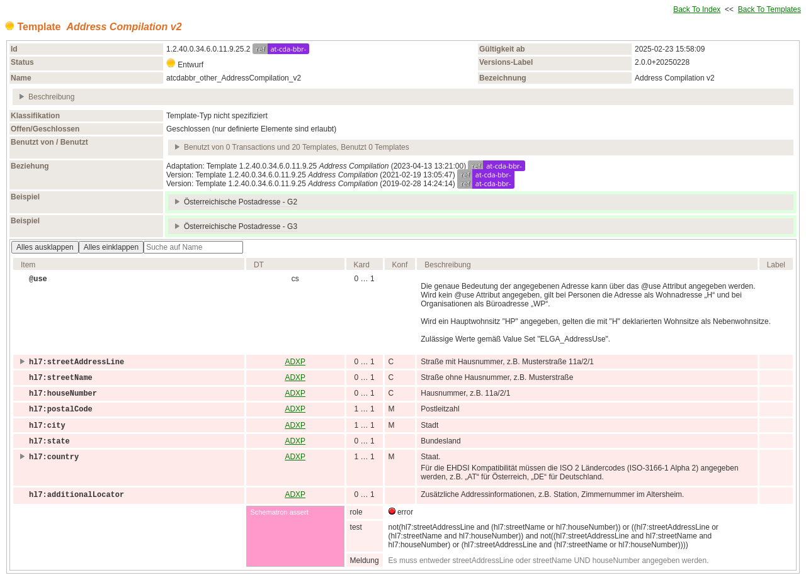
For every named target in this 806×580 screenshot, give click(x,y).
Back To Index (696, 9)
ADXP (295, 361)
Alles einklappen (111, 247)
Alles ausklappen (45, 247)
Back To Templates (769, 9)
